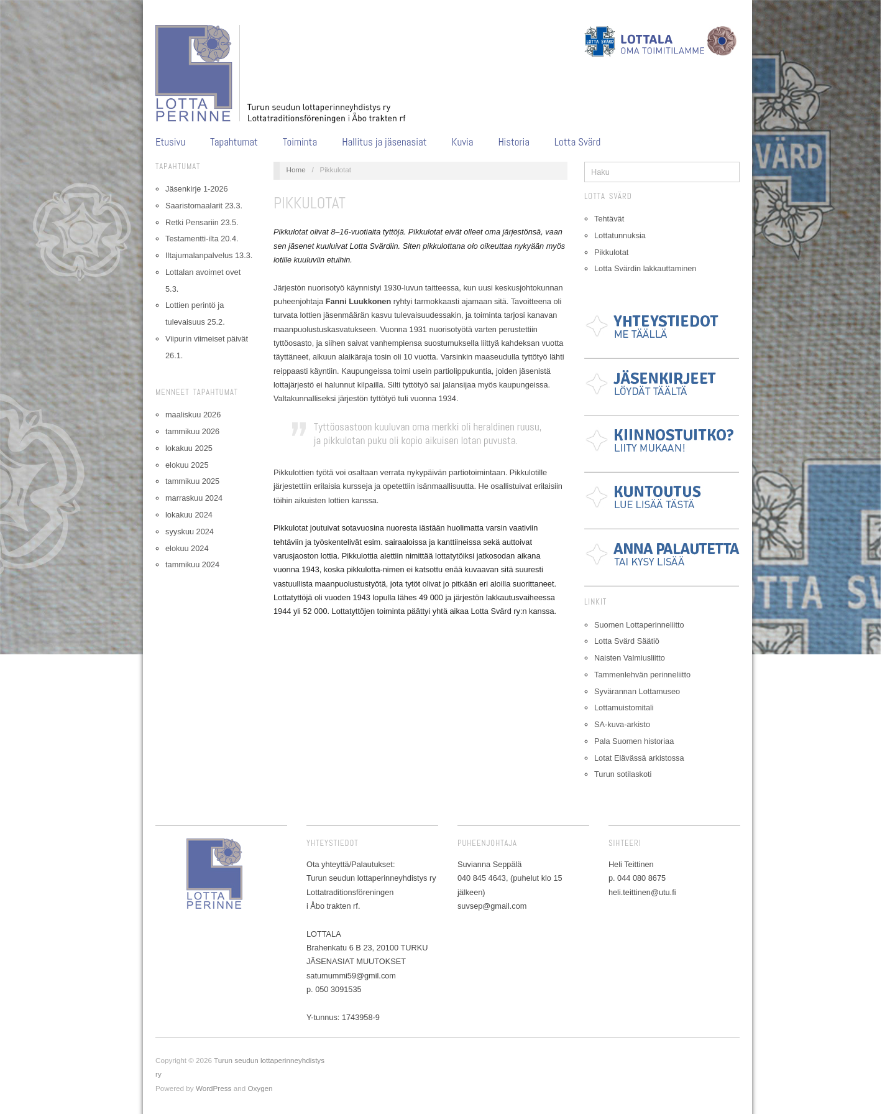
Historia (514, 142)
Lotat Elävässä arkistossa (639, 758)
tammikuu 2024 (192, 564)
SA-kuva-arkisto (622, 724)
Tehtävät (609, 218)
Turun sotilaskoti (622, 774)
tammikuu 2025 (192, 481)
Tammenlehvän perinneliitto (642, 674)
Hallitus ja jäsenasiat (384, 142)
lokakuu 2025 (189, 448)
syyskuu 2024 (189, 531)
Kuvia (463, 142)
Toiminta (300, 142)
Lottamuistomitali (624, 707)
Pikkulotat (611, 252)
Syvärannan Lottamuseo (637, 691)
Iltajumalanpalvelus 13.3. (208, 255)
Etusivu (170, 142)
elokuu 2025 (186, 465)
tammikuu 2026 (192, 431)
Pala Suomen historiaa (634, 741)
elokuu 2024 (186, 548)
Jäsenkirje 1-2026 (196, 188)
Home (296, 169)
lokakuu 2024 (189, 514)
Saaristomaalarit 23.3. (203, 205)
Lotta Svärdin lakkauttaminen (645, 268)
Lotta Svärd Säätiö (626, 641)
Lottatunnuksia (620, 235)
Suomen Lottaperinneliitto (639, 624)
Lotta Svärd (577, 142)
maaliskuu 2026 (193, 414)
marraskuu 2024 (194, 498)
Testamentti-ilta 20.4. (202, 238)
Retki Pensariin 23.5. (202, 222)
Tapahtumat (234, 142)
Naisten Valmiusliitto (629, 657)
